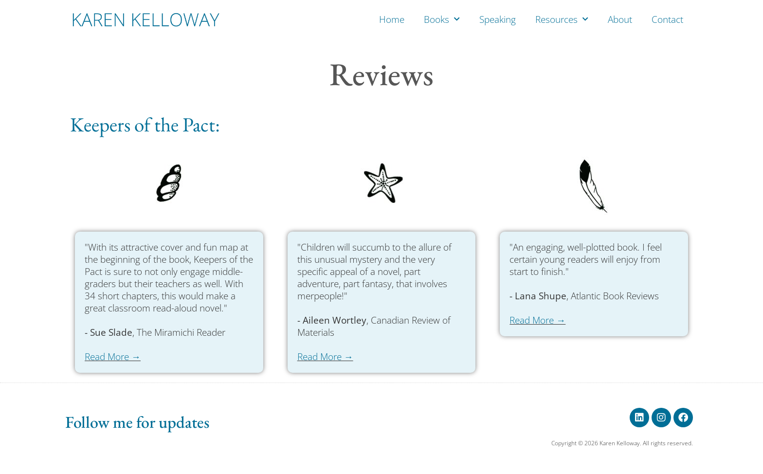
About (620, 19)
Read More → (113, 356)
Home (391, 19)
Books (442, 19)
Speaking (497, 19)
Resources (561, 19)
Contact (667, 19)
